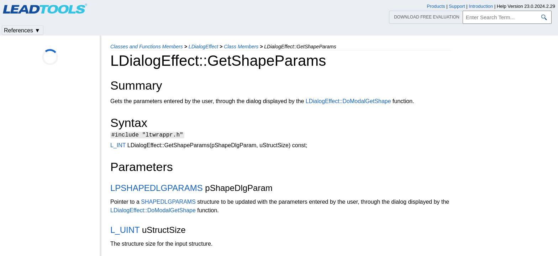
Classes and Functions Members (146, 46)
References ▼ (22, 30)
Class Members (241, 46)
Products (436, 6)
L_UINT (125, 231)
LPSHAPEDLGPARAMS (156, 189)
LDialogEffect (203, 46)
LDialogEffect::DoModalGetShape (348, 101)
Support (457, 6)
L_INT (118, 146)
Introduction (481, 6)
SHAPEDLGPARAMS (168, 203)
